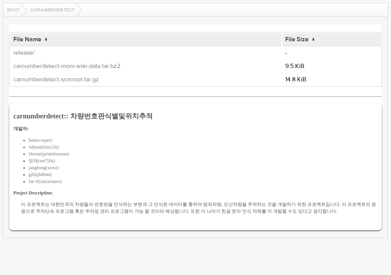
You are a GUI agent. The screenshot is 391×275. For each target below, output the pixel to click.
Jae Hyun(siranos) (45, 181)
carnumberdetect (52, 10)
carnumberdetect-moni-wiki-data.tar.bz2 (66, 66)
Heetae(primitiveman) (49, 154)
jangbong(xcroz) (44, 167)
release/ (24, 53)
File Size (297, 39)
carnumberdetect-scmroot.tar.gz (56, 79)
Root (13, 10)
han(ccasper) (40, 140)
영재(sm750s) (42, 160)
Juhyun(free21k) (44, 147)
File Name (27, 39)
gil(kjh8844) (40, 174)
